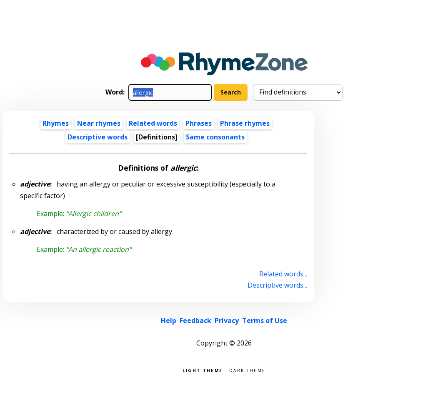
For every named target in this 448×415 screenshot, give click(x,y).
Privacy (227, 320)
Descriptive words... (277, 285)
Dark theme (247, 370)
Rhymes (56, 123)
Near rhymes (98, 123)
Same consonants (215, 137)
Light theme (203, 370)
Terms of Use (264, 320)
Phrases (198, 123)
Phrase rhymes (245, 123)
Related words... (283, 273)
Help (168, 320)
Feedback (195, 320)
